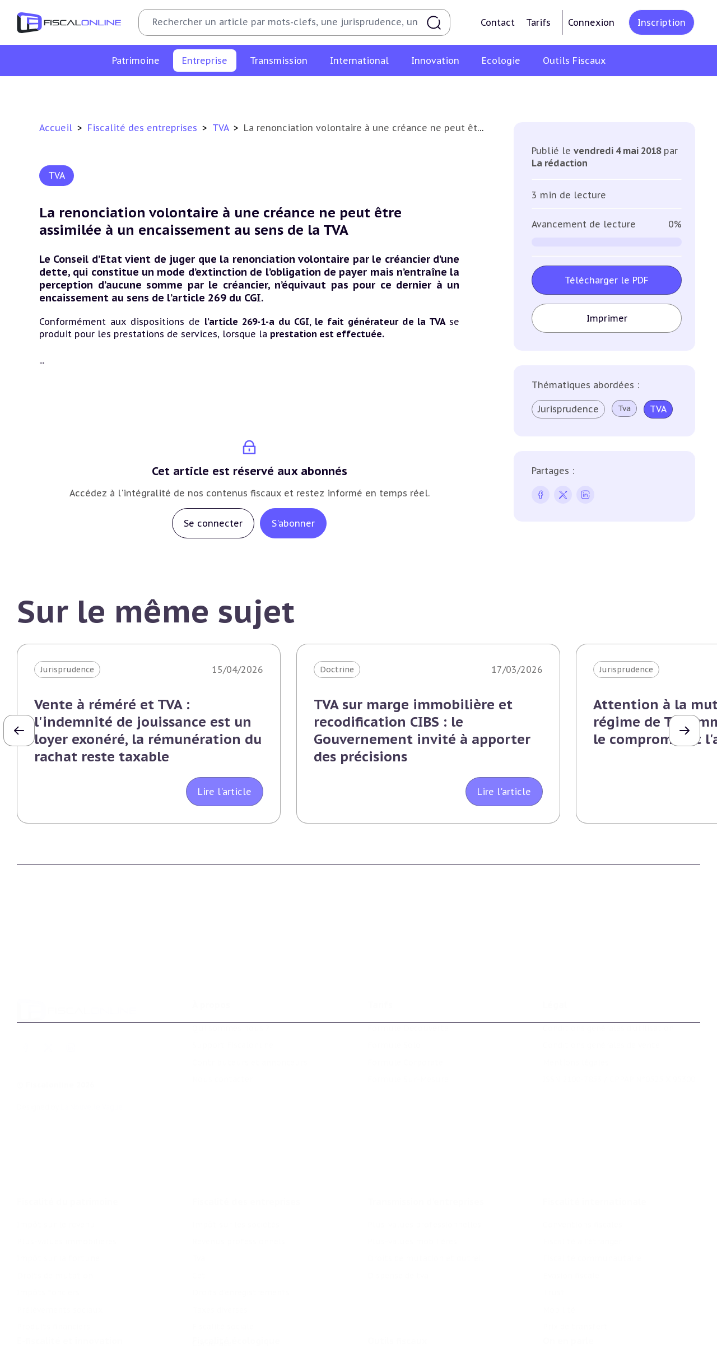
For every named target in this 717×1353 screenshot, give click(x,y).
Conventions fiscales (582, 1162)
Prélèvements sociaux (60, 1247)
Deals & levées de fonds (589, 1332)
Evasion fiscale (571, 1213)
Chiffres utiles (396, 1315)
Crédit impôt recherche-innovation (84, 1315)
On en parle (568, 1292)
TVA (221, 127)
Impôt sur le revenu (56, 1162)
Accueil (55, 127)
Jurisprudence (568, 409)
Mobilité (559, 1247)
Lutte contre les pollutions (246, 1315)
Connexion (591, 22)
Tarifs (538, 22)
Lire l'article (225, 791)
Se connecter (213, 523)
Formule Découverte (408, 983)
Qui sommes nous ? (230, 983)
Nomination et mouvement (596, 1315)
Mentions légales (576, 1017)
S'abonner (293, 523)
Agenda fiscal (392, 1332)
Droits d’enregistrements (390, 92)
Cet (321, 92)
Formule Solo (394, 999)
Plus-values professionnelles (424, 1162)
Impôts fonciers (48, 1230)
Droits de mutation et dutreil (425, 1196)
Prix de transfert (575, 1264)
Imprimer (606, 318)
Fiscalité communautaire (592, 1196)
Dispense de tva (398, 1213)
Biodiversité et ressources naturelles (264, 1332)
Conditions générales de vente (601, 999)
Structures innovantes (61, 1332)
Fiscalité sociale (552, 92)
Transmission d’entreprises (425, 1139)
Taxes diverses (480, 92)
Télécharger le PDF (607, 280)
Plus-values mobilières (412, 1179)
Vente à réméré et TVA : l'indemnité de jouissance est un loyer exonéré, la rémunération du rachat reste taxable (148, 731)
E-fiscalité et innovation (70, 1292)
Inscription (661, 22)
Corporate (616, 92)
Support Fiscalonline (232, 999)
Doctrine (337, 669)
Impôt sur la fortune (58, 1196)
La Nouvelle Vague (91, 1061)
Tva (294, 92)
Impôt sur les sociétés (125, 92)
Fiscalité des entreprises (143, 127)
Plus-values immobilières (67, 1179)
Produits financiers (53, 1264)
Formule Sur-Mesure (408, 1034)
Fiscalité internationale (594, 1139)
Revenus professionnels (228, 92)
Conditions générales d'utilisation (608, 983)
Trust (554, 1230)
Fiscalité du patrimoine (67, 1139)
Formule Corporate (405, 1017)
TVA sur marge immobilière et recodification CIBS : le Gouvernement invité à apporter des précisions (422, 731)
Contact (498, 22)
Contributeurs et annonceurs (250, 1017)
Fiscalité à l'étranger (582, 1179)
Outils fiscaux (397, 1292)
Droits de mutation (55, 1213)
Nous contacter (222, 1034)
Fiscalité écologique (236, 1292)
